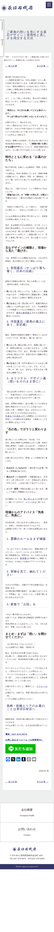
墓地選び (24, 558)
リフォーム (41, 686)
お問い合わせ (27, 832)
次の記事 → (43, 66)
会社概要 (27, 812)
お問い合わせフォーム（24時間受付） (24, 740)
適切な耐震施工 (24, 313)
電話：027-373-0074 (16, 734)
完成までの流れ (13, 416)
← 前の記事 (11, 66)
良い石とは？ (30, 499)
